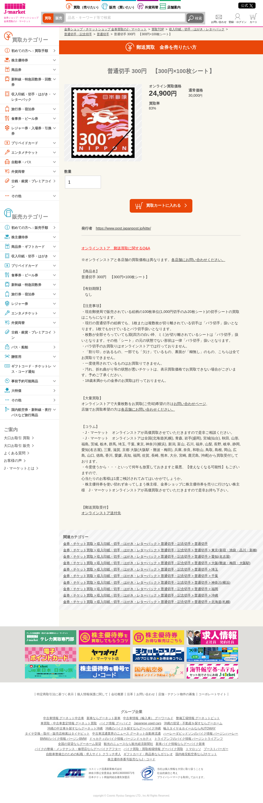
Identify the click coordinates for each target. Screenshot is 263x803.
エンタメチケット (22, 153)
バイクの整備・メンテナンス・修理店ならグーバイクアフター (78, 749)
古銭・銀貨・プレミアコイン (27, 184)
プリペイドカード (22, 144)
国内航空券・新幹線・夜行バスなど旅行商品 (27, 413)
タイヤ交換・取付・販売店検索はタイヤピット (57, 733)
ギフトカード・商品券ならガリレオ (148, 754)
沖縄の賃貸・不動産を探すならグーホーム (193, 723)
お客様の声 (13, 463)
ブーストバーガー (216, 749)
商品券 (13, 69)
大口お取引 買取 (17, 440)
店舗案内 (174, 7)
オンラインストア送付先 (101, 513)
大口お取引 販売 (17, 448)
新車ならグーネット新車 (103, 718)
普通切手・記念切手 (78, 34)
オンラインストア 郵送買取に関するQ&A (115, 248)
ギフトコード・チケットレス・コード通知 (27, 370)
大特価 (13, 392)
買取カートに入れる (163, 205)
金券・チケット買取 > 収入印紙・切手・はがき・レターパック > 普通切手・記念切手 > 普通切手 (135, 544)
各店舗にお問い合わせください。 (198, 260)
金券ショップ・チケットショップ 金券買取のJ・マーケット (105, 29)
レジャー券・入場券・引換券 (27, 131)
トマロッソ (193, 749)
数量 (67, 171)
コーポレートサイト (212, 694)
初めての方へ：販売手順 (27, 229)
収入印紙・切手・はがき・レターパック (25, 96)
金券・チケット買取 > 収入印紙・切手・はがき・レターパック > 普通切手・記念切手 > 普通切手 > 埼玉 (140, 569)
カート (253, 22)
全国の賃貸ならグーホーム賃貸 (79, 744)
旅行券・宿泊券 (20, 109)
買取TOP (158, 29)
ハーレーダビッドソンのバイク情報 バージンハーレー (200, 733)
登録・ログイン (238, 22)
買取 (48, 18)
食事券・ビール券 (22, 119)
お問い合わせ (219, 22)
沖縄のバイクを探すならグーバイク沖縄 (133, 728)
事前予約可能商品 (22, 383)
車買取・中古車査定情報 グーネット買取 (69, 723)
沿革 (130, 694)
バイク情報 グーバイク (115, 723)
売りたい (86, 7)
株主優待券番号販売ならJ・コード (131, 759)
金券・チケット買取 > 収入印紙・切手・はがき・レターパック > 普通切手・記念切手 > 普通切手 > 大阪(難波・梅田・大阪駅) (156, 563)
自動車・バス (18, 163)
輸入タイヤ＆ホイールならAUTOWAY (189, 728)
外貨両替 (151, 7)
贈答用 (13, 358)
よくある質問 (14, 456)
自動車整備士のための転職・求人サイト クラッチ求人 (83, 754)
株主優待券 (16, 60)
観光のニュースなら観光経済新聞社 (128, 744)
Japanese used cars (147, 723)
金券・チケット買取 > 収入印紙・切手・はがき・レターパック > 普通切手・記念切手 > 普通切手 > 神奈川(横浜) (146, 582)
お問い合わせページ (190, 404)
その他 (13, 197)
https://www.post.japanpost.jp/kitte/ (123, 228)
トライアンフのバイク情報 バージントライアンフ (188, 739)
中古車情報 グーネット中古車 (63, 718)
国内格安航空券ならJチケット (196, 754)
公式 (247, 5)
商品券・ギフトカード (25, 248)
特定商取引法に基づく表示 (55, 694)
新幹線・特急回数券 (24, 286)
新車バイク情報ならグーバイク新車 (180, 744)
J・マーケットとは (19, 470)
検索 (198, 18)
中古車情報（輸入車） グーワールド (148, 718)
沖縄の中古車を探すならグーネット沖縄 (75, 728)
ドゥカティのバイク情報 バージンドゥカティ (120, 739)
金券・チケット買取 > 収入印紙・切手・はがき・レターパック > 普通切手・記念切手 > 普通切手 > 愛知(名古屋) (146, 556)
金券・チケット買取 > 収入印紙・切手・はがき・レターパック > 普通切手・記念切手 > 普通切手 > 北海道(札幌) (146, 602)
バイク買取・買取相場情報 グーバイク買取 (153, 749)
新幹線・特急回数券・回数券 (27, 81)
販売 (59, 18)
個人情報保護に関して (92, 694)
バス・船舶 (16, 349)
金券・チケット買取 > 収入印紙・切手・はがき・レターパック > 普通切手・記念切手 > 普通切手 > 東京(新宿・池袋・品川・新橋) (160, 550)
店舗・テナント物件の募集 (176, 694)
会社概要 (117, 694)
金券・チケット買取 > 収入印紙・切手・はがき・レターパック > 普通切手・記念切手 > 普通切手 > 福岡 (140, 589)
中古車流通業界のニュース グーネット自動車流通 (126, 733)
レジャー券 (16, 305)
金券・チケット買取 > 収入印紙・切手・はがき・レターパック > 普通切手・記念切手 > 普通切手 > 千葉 (140, 576)
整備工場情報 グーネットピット (198, 718)
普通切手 (103, 34)
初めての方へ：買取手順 (27, 50)
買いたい (122, 7)
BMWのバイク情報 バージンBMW (63, 739)
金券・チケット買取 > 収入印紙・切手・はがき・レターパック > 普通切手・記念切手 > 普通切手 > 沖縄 (140, 595)
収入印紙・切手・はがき (27, 257)
